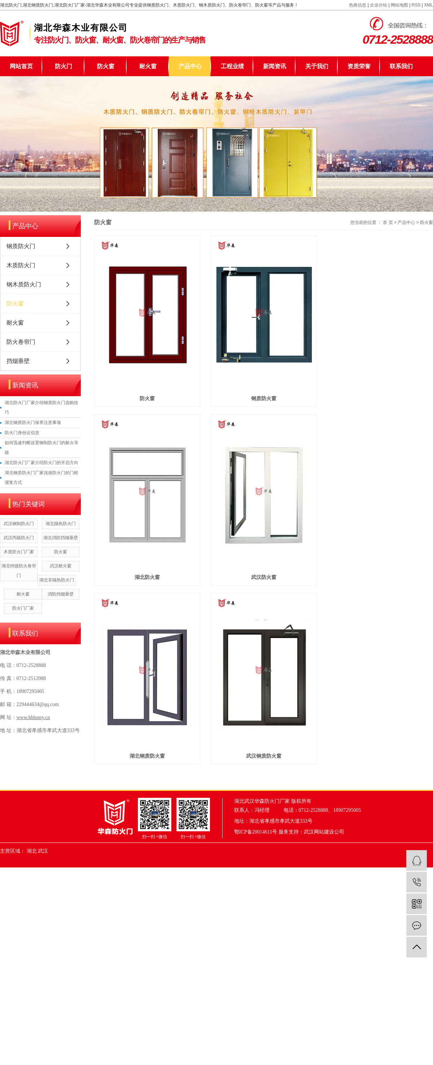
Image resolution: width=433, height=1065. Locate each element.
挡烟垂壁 (18, 361)
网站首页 (21, 66)
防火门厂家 (23, 608)
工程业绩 (232, 66)
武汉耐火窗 (60, 565)
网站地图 (399, 5)
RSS (416, 5)
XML (428, 5)
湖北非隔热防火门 (56, 580)
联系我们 (401, 66)
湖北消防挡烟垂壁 (60, 537)
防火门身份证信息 (22, 432)
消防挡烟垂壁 (61, 594)
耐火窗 (148, 66)
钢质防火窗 (267, 402)
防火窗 (105, 66)
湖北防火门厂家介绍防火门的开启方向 (41, 462)
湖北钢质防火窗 (148, 767)
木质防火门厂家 (19, 551)
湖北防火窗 (148, 585)
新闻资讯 (274, 66)
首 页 (388, 222)
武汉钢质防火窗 (267, 767)
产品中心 (190, 66)
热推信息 (357, 5)
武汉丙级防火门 (19, 537)
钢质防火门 (20, 246)
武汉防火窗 (267, 585)
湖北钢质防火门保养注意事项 (33, 422)
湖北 (32, 862)
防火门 (63, 66)
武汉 (43, 862)
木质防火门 (20, 265)
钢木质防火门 (23, 284)
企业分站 (378, 5)
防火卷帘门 (20, 342)
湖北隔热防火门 (60, 523)
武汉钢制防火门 (19, 523)
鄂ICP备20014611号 (255, 843)
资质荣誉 (359, 66)
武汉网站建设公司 (324, 843)
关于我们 (316, 66)
